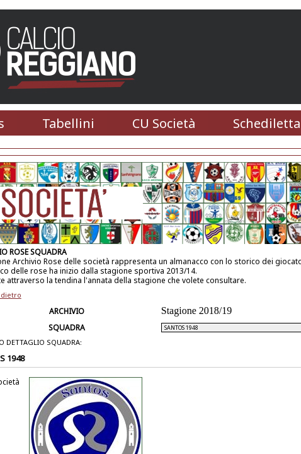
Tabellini (68, 123)
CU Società (163, 123)
